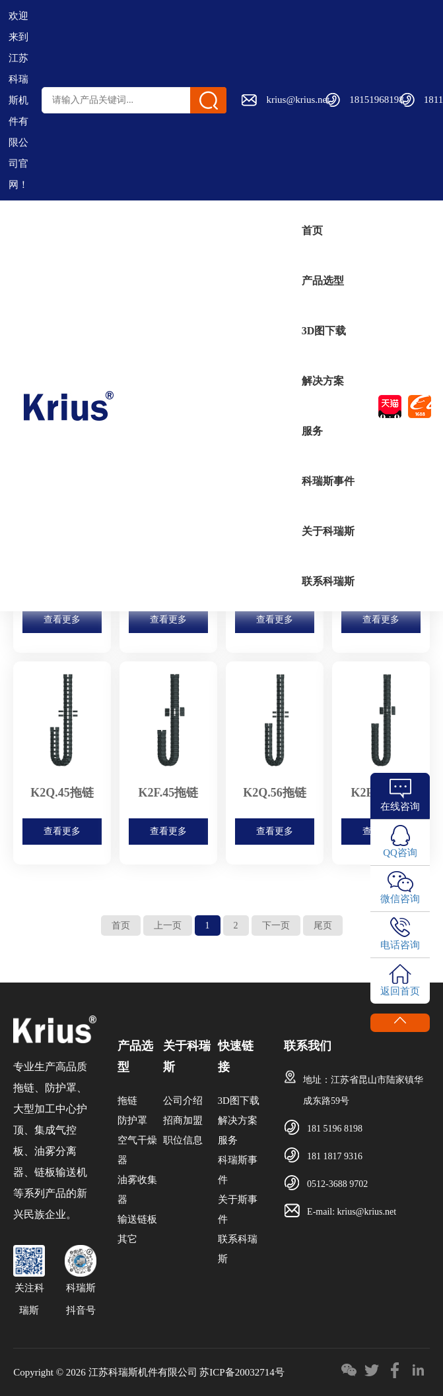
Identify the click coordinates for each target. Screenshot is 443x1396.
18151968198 (376, 99)
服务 (312, 431)
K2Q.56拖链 (274, 792)
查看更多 (62, 619)
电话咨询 (400, 945)
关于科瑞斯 (328, 531)
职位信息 (183, 1140)
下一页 (276, 925)
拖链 (127, 1100)
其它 (127, 1239)
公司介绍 (183, 1100)
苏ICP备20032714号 (241, 1372)
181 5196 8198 (334, 1129)
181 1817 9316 (334, 1156)
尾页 (323, 925)
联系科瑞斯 (328, 581)
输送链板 (137, 1219)
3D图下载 (324, 330)
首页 (312, 230)
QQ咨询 (400, 852)
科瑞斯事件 (328, 481)
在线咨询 (400, 806)
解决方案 (323, 380)
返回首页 (400, 991)
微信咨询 (400, 899)
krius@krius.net (297, 99)
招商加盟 (183, 1120)
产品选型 (323, 280)
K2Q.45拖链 (62, 792)
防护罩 (132, 1120)
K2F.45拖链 (169, 792)
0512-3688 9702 (337, 1184)
